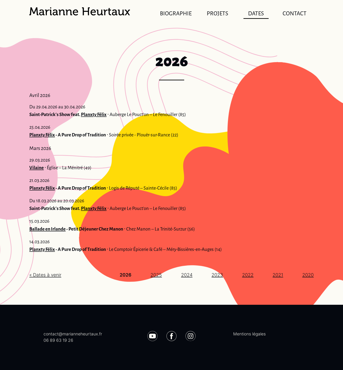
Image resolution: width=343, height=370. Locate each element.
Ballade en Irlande (47, 229)
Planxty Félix (94, 114)
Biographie (176, 13)
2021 (278, 275)
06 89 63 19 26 (58, 340)
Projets (217, 13)
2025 (156, 275)
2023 (217, 275)
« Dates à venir (45, 275)
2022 (248, 275)
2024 (186, 275)
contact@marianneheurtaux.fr (73, 334)
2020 (308, 275)
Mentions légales (249, 334)
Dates (256, 14)
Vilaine (36, 168)
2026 (125, 275)
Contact (294, 13)
